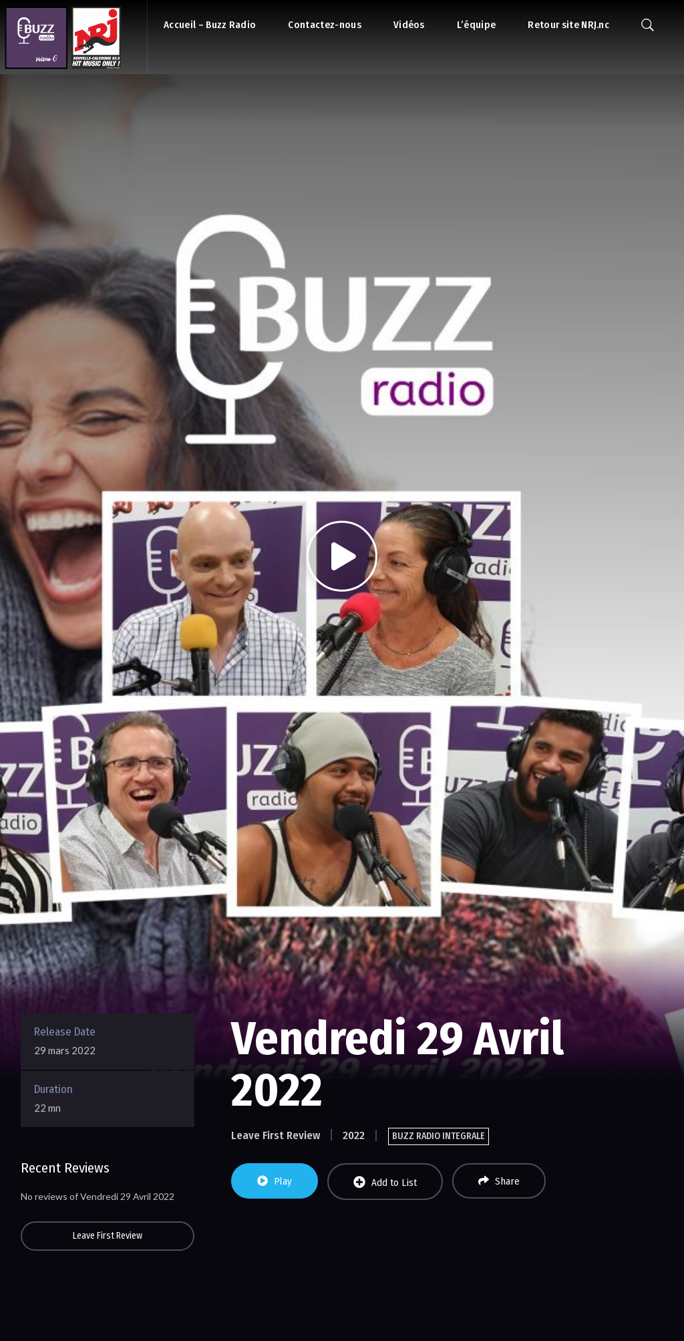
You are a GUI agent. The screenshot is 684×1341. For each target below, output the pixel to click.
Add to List (385, 1182)
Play (274, 1181)
